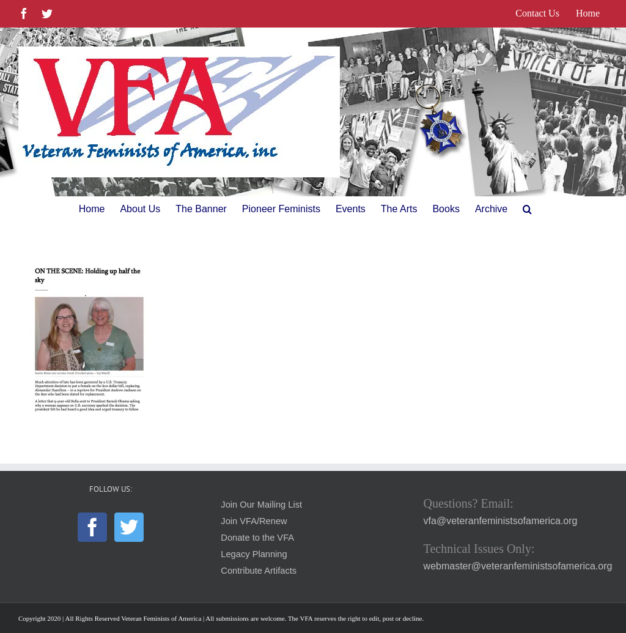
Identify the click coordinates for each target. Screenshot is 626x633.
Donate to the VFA (257, 537)
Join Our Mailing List (261, 504)
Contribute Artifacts (258, 571)
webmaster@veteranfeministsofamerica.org (518, 566)
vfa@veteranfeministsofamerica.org (501, 521)
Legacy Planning (254, 554)
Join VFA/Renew (254, 521)
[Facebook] (92, 527)
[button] (527, 209)
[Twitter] (129, 527)
